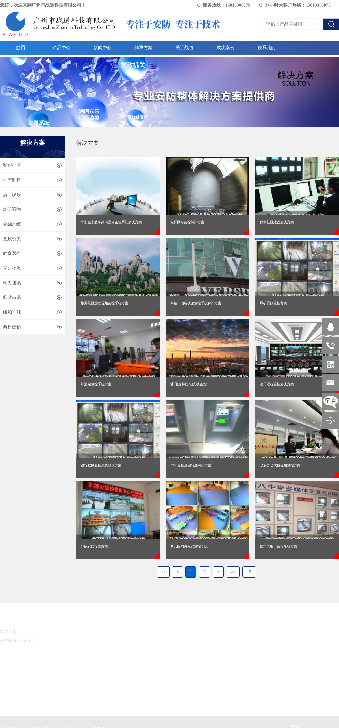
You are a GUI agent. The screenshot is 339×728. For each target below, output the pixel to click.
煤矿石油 (12, 209)
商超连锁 (12, 326)
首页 (21, 46)
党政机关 (12, 238)
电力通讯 (12, 282)
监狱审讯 (12, 297)
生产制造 (12, 180)
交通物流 (12, 268)
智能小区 (12, 165)
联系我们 (266, 45)
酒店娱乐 (12, 194)
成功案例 (225, 45)
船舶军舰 (12, 312)
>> (233, 572)
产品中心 (62, 45)
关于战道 (184, 45)
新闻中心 (103, 45)
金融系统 (12, 224)
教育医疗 (12, 253)
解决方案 (143, 45)
